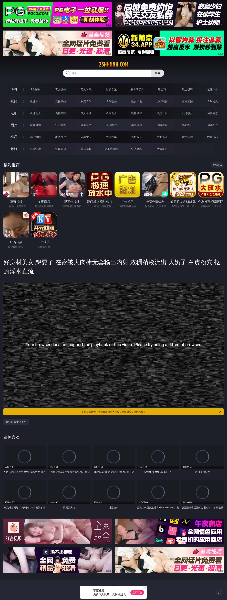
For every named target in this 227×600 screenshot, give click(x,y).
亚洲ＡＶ (35, 101)
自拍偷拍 (60, 101)
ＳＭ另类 (212, 101)
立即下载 (137, 592)
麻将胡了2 (136, 89)
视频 (14, 101)
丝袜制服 (162, 101)
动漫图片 (111, 125)
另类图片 (212, 125)
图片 (14, 125)
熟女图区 (187, 125)
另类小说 (162, 137)
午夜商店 (60, 149)
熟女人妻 (136, 101)
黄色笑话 (187, 137)
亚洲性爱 (35, 113)
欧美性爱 (111, 113)
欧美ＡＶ (86, 101)
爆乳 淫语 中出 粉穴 (16, 421)
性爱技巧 (212, 137)
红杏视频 (136, 149)
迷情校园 (136, 137)
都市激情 (35, 137)
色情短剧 (162, 149)
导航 (14, 148)
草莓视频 (86, 149)
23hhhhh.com (113, 64)
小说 (14, 137)
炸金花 (162, 89)
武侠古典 (111, 137)
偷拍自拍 (60, 113)
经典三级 (162, 113)
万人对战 (86, 89)
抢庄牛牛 (212, 89)
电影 (14, 113)
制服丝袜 (136, 113)
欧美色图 (86, 125)
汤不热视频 (111, 149)
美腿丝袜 (136, 125)
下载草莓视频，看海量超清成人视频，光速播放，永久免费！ (151, 412)
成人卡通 (86, 113)
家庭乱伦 (60, 137)
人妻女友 (86, 137)
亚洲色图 (60, 125)
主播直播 (187, 101)
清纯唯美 (162, 125)
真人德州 (60, 89)
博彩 (14, 89)
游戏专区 (111, 89)
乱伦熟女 (187, 113)
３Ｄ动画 (111, 101)
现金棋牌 (187, 89)
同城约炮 (35, 149)
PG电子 (35, 89)
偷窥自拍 (35, 125)
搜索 (157, 73)
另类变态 (212, 113)
